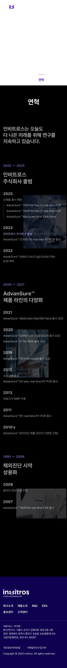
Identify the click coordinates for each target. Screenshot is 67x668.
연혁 (41, 80)
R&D (35, 605)
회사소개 (8, 605)
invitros (16, 6)
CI (49, 80)
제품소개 (23, 605)
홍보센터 (8, 612)
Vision (30, 80)
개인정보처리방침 (11, 647)
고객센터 (23, 612)
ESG (45, 605)
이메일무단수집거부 (36, 647)
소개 (18, 80)
